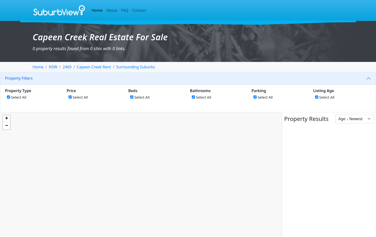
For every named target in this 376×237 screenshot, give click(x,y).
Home (97, 10)
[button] (6, 118)
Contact (139, 10)
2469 (67, 67)
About (111, 10)
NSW (53, 67)
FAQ (124, 10)
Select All (16, 97)
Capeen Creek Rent (94, 67)
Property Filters (19, 78)
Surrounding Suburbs (135, 67)
